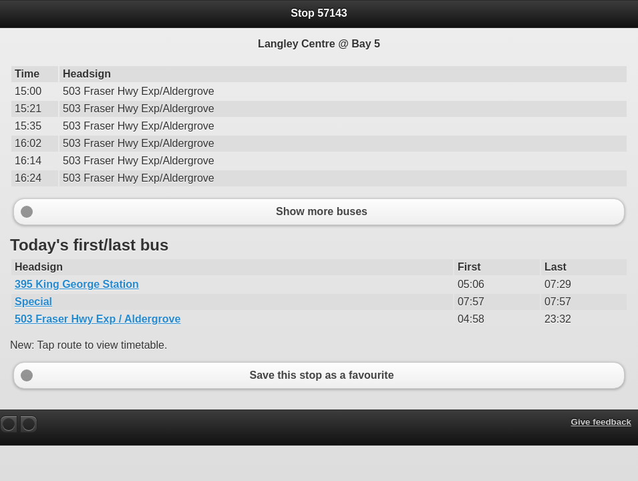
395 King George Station (77, 284)
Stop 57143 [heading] (319, 13)
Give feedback (601, 422)
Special (33, 301)
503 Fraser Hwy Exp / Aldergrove (97, 319)
